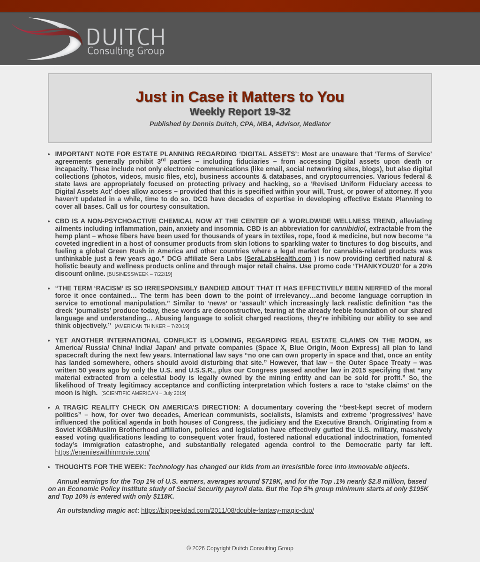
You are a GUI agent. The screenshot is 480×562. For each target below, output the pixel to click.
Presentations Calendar (194, 69)
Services (121, 69)
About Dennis (69, 69)
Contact (325, 69)
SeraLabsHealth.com (279, 258)
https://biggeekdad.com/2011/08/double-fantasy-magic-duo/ (227, 510)
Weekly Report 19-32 (240, 111)
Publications (275, 69)
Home (24, 69)
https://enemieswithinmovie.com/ (102, 452)
